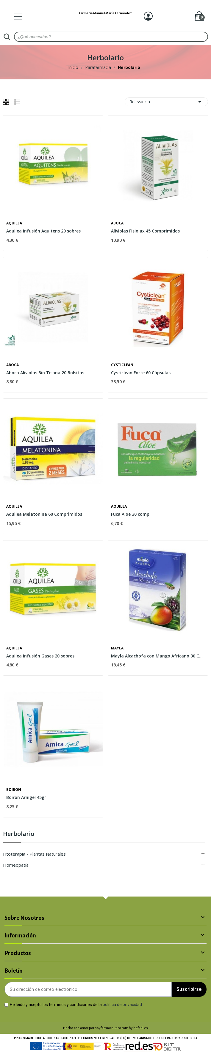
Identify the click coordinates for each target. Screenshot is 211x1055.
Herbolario (18, 834)
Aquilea (14, 223)
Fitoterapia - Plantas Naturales (34, 854)
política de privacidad (122, 1004)
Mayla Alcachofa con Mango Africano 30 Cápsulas (158, 656)
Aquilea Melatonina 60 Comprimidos (44, 514)
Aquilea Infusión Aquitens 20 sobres (43, 231)
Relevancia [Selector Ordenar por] (166, 101)
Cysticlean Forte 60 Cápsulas (141, 372)
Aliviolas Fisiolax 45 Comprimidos (145, 231)
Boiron (13, 789)
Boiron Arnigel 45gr (26, 797)
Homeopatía (16, 865)
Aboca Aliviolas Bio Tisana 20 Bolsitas (45, 372)
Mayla (117, 648)
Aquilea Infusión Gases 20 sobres (40, 656)
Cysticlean (122, 365)
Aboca (117, 223)
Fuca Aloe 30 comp (130, 514)
